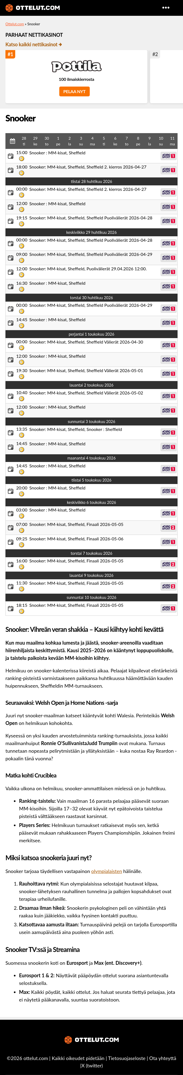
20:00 (21, 487)
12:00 (21, 203)
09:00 (21, 254)
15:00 (21, 152)
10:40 (21, 392)
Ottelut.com (14, 24)
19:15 (21, 217)
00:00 (21, 188)
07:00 (21, 524)
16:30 (21, 283)
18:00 (21, 166)
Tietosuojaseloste (126, 1058)
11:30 (21, 582)
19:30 (21, 370)
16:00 (21, 560)
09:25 (21, 538)
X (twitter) (92, 1065)
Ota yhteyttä (162, 1058)
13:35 (21, 428)
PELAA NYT (74, 91)
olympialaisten (106, 871)
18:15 (21, 605)
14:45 (21, 319)
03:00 (21, 509)
